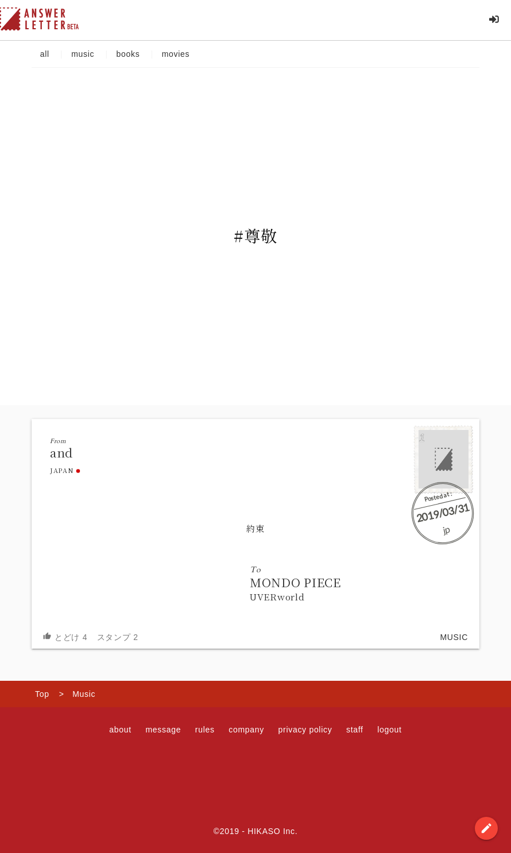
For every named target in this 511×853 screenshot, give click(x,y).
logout (389, 729)
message (163, 729)
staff (354, 729)
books (128, 54)
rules (205, 729)
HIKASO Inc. (272, 831)
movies (175, 54)
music (82, 54)
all (45, 54)
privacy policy (305, 729)
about (120, 729)
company (246, 729)
